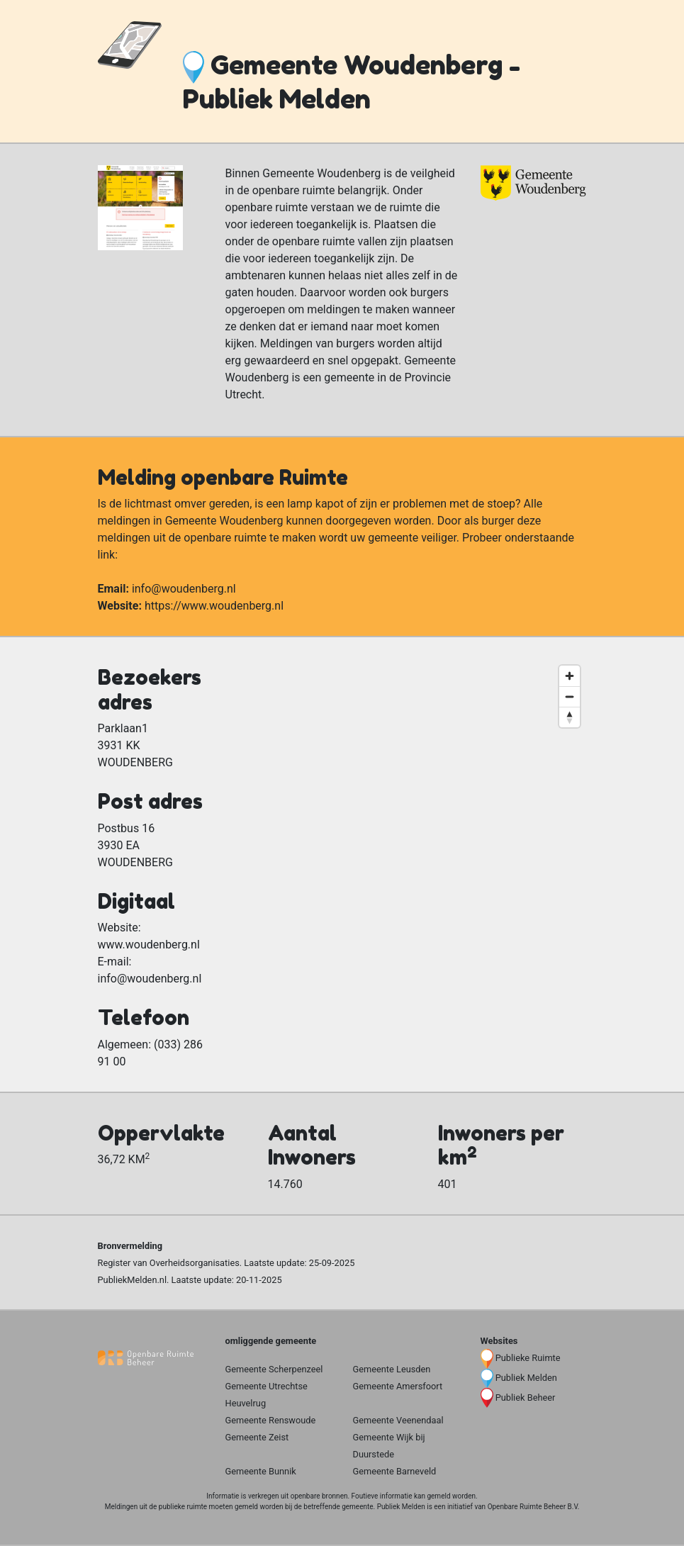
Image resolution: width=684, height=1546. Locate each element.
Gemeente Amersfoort (398, 1386)
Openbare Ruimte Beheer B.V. (534, 1507)
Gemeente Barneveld (395, 1471)
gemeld (438, 1496)
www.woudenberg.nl (149, 944)
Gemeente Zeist (257, 1437)
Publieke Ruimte (528, 1357)
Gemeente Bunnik (260, 1471)
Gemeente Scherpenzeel (274, 1369)
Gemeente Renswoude (270, 1420)
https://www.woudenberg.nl (214, 605)
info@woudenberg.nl (184, 588)
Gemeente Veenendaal (398, 1420)
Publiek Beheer (525, 1397)
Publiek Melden (526, 1377)
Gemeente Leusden (392, 1369)
